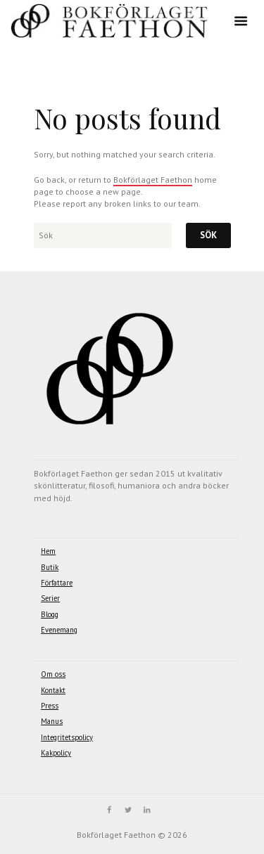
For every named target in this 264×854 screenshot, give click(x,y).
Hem (48, 551)
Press (49, 706)
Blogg (49, 614)
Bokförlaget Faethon (152, 179)
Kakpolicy (56, 753)
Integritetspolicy (67, 737)
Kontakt (53, 690)
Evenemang (59, 630)
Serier (50, 598)
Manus (52, 721)
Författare (57, 583)
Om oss (53, 674)
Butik (49, 567)
